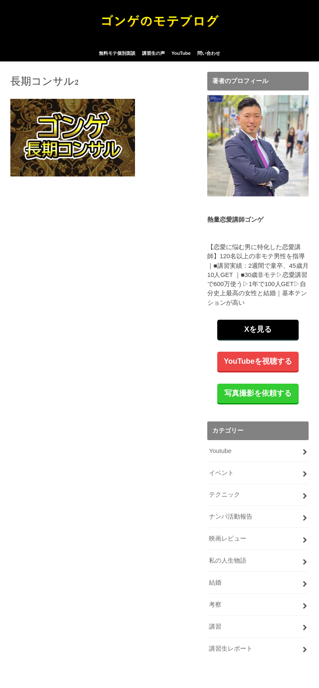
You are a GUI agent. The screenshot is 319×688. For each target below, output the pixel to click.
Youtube (220, 451)
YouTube (181, 53)
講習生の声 (153, 53)
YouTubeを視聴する (258, 361)
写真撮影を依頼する (258, 393)
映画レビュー (227, 538)
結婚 (215, 582)
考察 (215, 604)
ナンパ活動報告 (231, 516)
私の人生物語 (227, 560)
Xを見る (258, 329)
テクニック (224, 494)
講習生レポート (231, 648)
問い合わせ (208, 53)
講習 (215, 626)
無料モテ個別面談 (117, 53)
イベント (221, 473)
